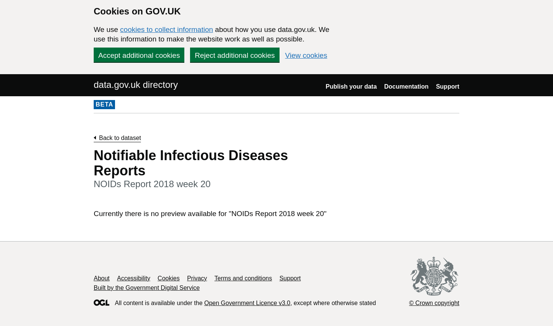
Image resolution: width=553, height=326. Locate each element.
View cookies (306, 55)
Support (447, 86)
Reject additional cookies (235, 55)
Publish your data (351, 86)
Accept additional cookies (139, 55)
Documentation (406, 86)
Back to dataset (120, 138)
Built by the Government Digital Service (147, 288)
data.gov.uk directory (136, 85)
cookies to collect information (166, 29)
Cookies (169, 278)
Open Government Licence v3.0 (247, 303)
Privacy (197, 278)
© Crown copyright (434, 303)
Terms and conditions (243, 278)
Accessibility (133, 278)
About (102, 278)
